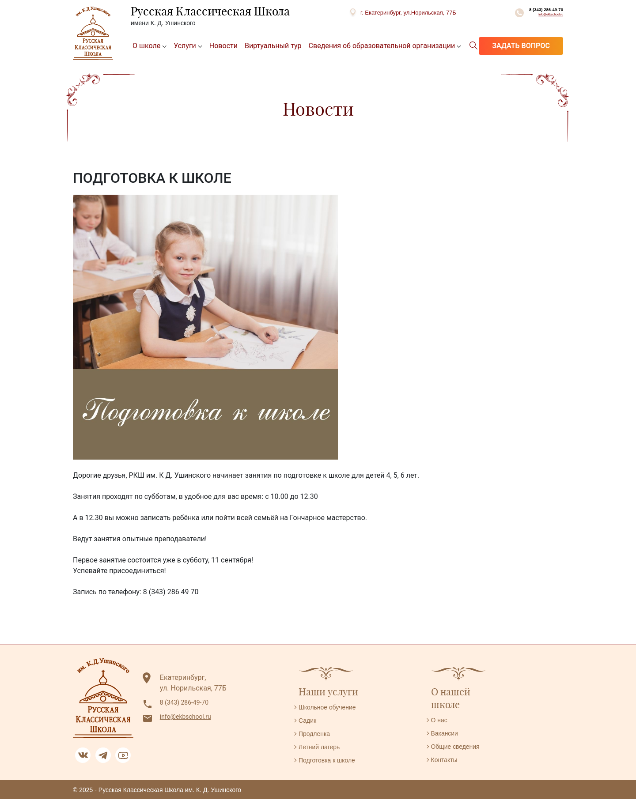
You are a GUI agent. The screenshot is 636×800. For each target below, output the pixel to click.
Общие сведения (459, 747)
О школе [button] (146, 46)
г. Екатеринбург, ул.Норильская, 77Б (388, 12)
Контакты (446, 760)
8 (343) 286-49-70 (527, 13)
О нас (440, 721)
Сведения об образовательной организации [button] (382, 46)
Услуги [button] (185, 46)
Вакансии (446, 734)
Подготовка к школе (331, 761)
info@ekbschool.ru (537, 23)
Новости (223, 46)
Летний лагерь (322, 747)
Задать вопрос (521, 46)
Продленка (317, 734)
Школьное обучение (331, 708)
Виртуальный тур (273, 46)
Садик (309, 721)
